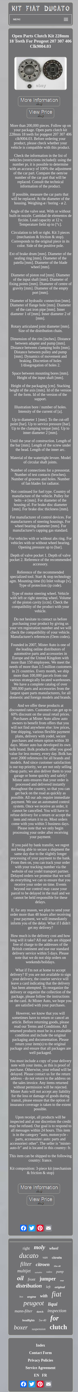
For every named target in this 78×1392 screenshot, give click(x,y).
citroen (43, 1264)
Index (40, 1345)
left (48, 1287)
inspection (56, 1310)
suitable (38, 1272)
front (31, 1279)
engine (31, 1296)
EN (36, 1375)
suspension (39, 1329)
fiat (57, 1294)
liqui (52, 1304)
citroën (57, 1257)
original (60, 1287)
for (54, 1318)
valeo (49, 1271)
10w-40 (57, 1266)
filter (26, 1264)
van (45, 1257)
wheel (53, 1248)
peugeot (34, 1303)
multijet (24, 1270)
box (21, 1296)
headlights (28, 1320)
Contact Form (40, 1353)
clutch (58, 1327)
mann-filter (23, 1311)
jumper (48, 1278)
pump (60, 1271)
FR (44, 1375)
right (26, 1248)
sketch (40, 1311)
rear (62, 1280)
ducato (28, 1255)
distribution (29, 1286)
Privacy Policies (40, 1360)
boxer (21, 1327)
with (44, 1296)
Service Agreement (40, 1368)
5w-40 (42, 1320)
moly (39, 1247)
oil (20, 1278)
